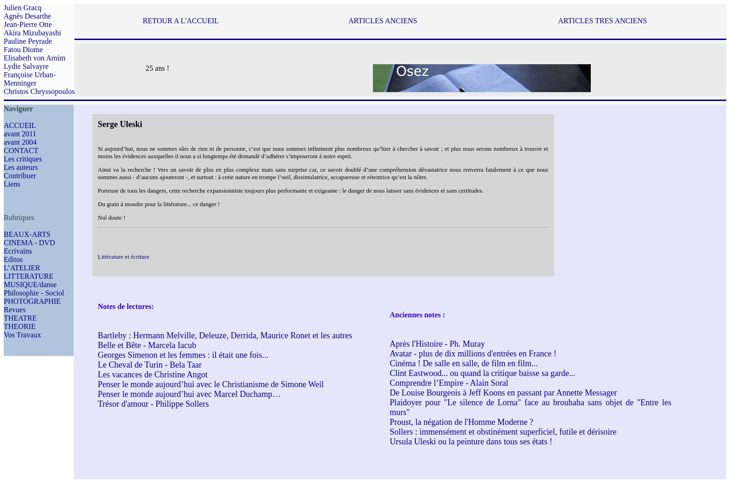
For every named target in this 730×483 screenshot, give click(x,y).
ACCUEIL (20, 125)
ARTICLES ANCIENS (382, 21)
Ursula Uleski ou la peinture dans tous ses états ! (471, 441)
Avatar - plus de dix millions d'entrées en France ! (473, 353)
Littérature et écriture (123, 256)
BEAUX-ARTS (27, 234)
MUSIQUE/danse (30, 284)
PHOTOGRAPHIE (32, 301)
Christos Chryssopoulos (39, 91)
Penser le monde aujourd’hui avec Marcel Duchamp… (189, 394)
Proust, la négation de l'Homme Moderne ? (462, 422)
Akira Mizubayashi (32, 33)
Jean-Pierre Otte (28, 24)
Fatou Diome (23, 50)
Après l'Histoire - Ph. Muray (437, 344)
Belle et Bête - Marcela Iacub (147, 345)
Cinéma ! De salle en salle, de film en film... (464, 363)
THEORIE (19, 326)
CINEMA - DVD (29, 243)
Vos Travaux (22, 335)
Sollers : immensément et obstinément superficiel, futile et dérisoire (503, 431)
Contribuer (20, 176)
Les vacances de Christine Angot (153, 374)
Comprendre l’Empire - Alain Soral (449, 383)
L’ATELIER (22, 268)
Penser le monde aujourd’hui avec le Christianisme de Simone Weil (211, 384)
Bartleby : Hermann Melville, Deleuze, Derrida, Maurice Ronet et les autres (225, 335)
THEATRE (20, 318)
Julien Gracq (22, 8)
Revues (15, 310)
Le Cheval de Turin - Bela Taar (150, 364)
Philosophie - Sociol (34, 293)
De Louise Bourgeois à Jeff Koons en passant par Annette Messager (503, 392)
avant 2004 (20, 142)
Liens (12, 184)
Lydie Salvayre (26, 66)
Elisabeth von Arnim (34, 58)
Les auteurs (21, 167)
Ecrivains (18, 251)
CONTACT (21, 150)
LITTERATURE (29, 276)
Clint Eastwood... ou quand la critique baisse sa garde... (482, 373)
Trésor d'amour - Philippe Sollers (153, 404)
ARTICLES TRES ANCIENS (602, 21)
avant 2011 (20, 134)
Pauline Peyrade (28, 41)
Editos (13, 259)
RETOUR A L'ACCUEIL (181, 21)
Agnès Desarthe (27, 16)
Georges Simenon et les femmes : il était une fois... (183, 355)
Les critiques (23, 159)
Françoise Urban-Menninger (30, 79)
